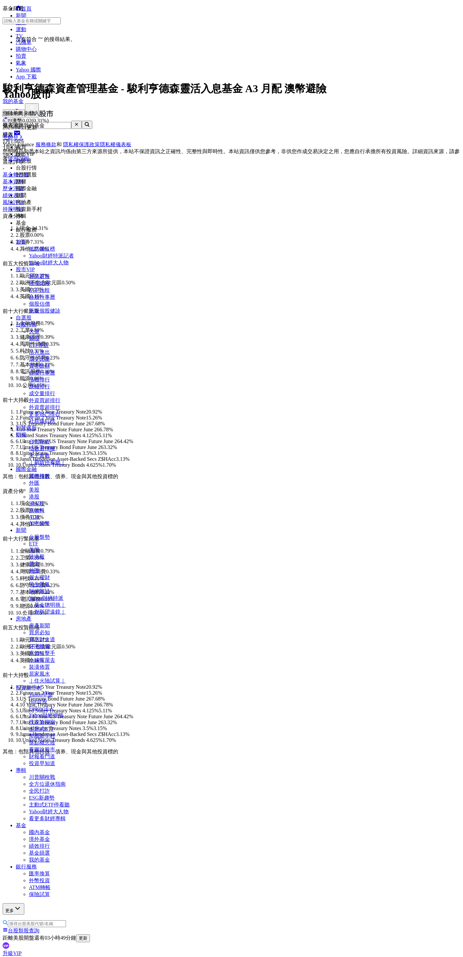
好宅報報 (39, 646)
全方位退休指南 (47, 784)
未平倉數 (39, 455)
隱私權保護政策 (81, 144)
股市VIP (25, 269)
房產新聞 (39, 625)
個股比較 (39, 283)
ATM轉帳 (40, 887)
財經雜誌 (39, 591)
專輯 (21, 770)
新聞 (21, 530)
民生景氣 (39, 584)
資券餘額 (39, 366)
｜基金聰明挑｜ (47, 605)
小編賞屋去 (42, 660)
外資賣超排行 (44, 407)
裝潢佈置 (39, 667)
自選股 (24, 317)
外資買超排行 (44, 400)
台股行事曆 (42, 297)
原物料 (37, 510)
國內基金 (39, 832)
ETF (33, 543)
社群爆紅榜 (42, 249)
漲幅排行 (39, 379)
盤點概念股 (42, 742)
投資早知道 (42, 763)
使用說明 (18, 158)
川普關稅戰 (42, 777)
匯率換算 (39, 873)
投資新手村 (29, 687)
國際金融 (26, 469)
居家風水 (39, 674)
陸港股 (37, 557)
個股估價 (39, 304)
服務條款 (45, 144)
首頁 (21, 242)
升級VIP (12, 953)
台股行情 (26, 324)
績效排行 (39, 846)
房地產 (24, 618)
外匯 (34, 483)
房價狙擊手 (42, 653)
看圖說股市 (42, 749)
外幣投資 (39, 880)
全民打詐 (39, 791)
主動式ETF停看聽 (49, 804)
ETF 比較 (39, 290)
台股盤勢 (39, 537)
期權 (21, 435)
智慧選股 (39, 276)
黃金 (34, 563)
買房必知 (39, 632)
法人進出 (39, 352)
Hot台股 (38, 701)
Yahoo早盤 (41, 694)
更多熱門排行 (44, 414)
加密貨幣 (39, 523)
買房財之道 (42, 639)
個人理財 (39, 577)
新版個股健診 (44, 311)
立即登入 (13, 137)
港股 (34, 496)
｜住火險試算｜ (47, 680)
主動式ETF (41, 729)
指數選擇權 (42, 448)
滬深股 (37, 503)
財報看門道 (42, 756)
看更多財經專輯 (47, 818)
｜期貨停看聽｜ (47, 462)
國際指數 (39, 476)
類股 (34, 338)
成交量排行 (42, 393)
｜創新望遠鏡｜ (47, 612)
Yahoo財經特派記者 (51, 255)
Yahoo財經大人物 (49, 262)
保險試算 (39, 894)
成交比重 (39, 359)
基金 (21, 825)
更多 (13, 908)
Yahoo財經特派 (46, 598)
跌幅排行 (39, 386)
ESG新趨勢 (42, 798)
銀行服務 (26, 866)
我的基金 (39, 860)
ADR (34, 517)
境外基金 (39, 839)
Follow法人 (41, 708)
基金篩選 (39, 853)
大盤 (34, 331)
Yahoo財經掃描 (46, 715)
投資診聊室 (42, 722)
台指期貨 (39, 441)
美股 (34, 490)
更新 (83, 938)
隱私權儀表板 (115, 144)
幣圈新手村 (42, 736)
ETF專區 (39, 345)
